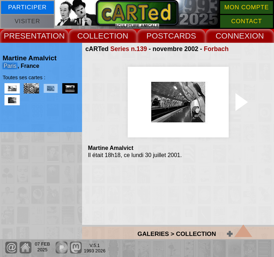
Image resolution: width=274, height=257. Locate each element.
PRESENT (22, 35)
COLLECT (95, 35)
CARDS (182, 35)
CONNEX (232, 35)
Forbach (216, 48)
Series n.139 (128, 48)
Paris (10, 66)
